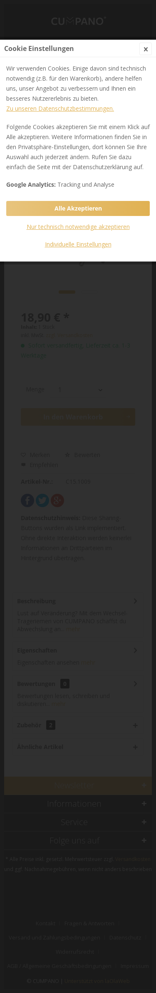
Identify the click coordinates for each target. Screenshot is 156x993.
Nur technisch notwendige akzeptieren (78, 227)
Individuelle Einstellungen (78, 244)
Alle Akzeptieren (78, 208)
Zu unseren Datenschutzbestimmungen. (60, 108)
